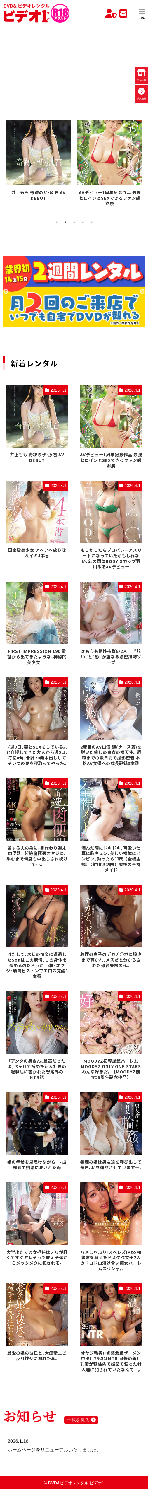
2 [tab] (65, 222)
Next (142, 292)
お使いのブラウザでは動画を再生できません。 (74, 63)
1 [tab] (57, 222)
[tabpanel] (38, 161)
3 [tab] (74, 222)
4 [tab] (83, 222)
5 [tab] (92, 222)
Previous (6, 292)
